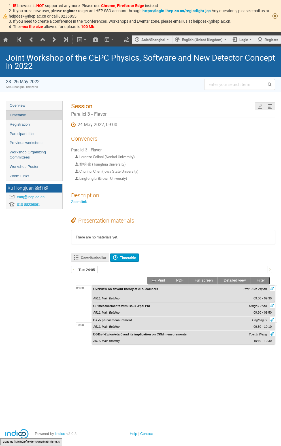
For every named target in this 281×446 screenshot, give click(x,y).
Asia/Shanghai (153, 39)
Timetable (18, 115)
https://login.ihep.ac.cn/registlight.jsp (176, 10)
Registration (20, 124)
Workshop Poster (24, 166)
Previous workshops (26, 143)
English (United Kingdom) (202, 39)
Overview (17, 105)
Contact (146, 433)
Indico (60, 433)
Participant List (22, 134)
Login (243, 39)
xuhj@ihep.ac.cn (30, 197)
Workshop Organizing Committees (28, 155)
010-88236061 (28, 204)
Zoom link (79, 201)
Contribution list (93, 257)
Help (133, 433)
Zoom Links (19, 176)
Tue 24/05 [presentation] (86, 269)
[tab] (86, 270)
